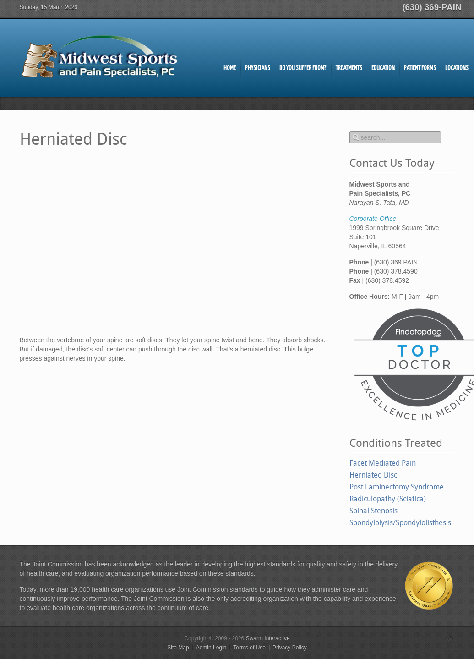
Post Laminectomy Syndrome (396, 487)
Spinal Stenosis (373, 510)
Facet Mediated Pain (382, 463)
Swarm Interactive (268, 638)
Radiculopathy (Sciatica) (387, 498)
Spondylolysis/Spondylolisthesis (400, 522)
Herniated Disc (373, 475)
